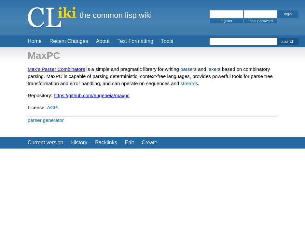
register (226, 21)
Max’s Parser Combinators (56, 69)
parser (187, 69)
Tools (167, 41)
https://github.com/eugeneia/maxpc (92, 95)
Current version (45, 142)
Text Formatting (135, 41)
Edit (129, 142)
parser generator (46, 120)
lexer (212, 69)
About (103, 41)
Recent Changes (68, 41)
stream (187, 83)
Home (35, 41)
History (79, 142)
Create (149, 142)
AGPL (53, 107)
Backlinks (106, 142)
